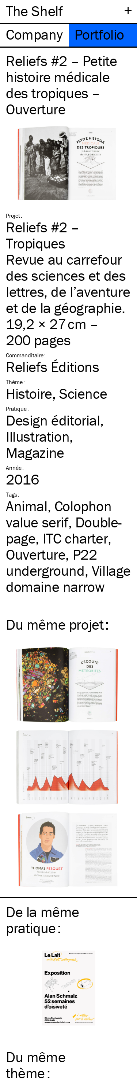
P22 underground (51, 562)
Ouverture (35, 554)
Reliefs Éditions (52, 367)
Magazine (35, 452)
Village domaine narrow (68, 578)
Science (83, 393)
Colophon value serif (59, 514)
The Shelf (34, 11)
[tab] (34, 35)
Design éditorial (53, 420)
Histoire (29, 393)
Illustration (37, 436)
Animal (26, 506)
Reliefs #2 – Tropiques (42, 235)
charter (75, 538)
